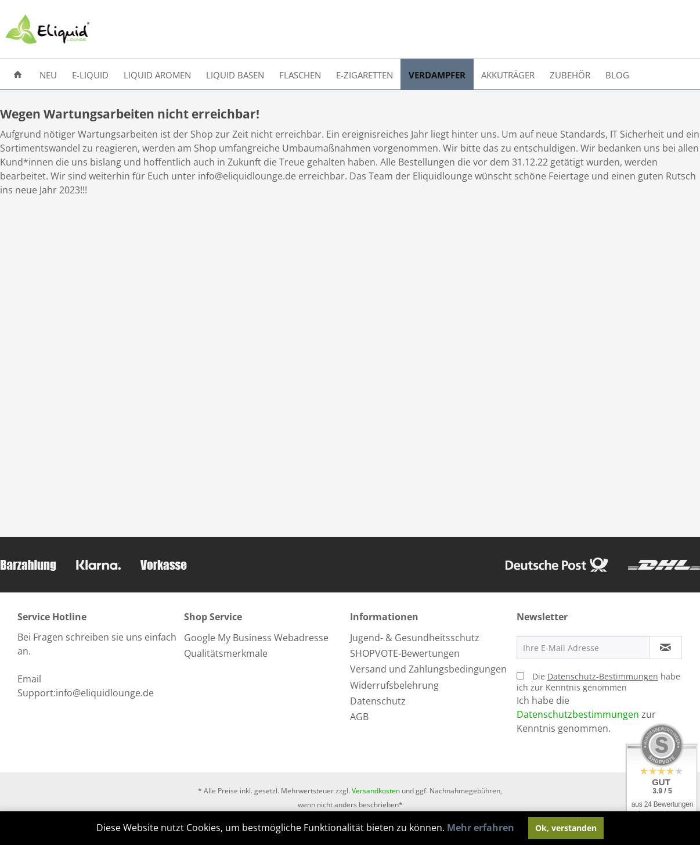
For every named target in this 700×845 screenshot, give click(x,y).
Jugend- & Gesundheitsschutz (414, 637)
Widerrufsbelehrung (394, 685)
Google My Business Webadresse (256, 637)
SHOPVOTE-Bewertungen (405, 653)
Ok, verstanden (566, 827)
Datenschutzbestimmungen (578, 714)
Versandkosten (376, 791)
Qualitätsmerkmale (226, 653)
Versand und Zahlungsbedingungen (428, 669)
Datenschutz (378, 701)
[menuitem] (18, 74)
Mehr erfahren (480, 827)
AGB (359, 716)
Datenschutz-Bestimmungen (602, 676)
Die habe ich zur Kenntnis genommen (598, 682)
